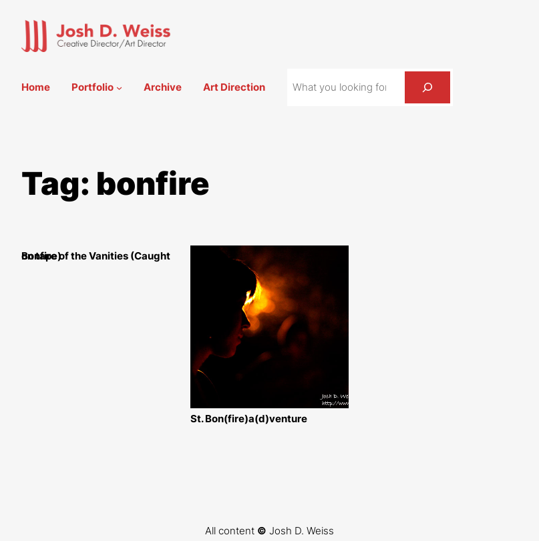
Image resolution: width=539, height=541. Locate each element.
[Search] (427, 87)
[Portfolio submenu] (119, 88)
